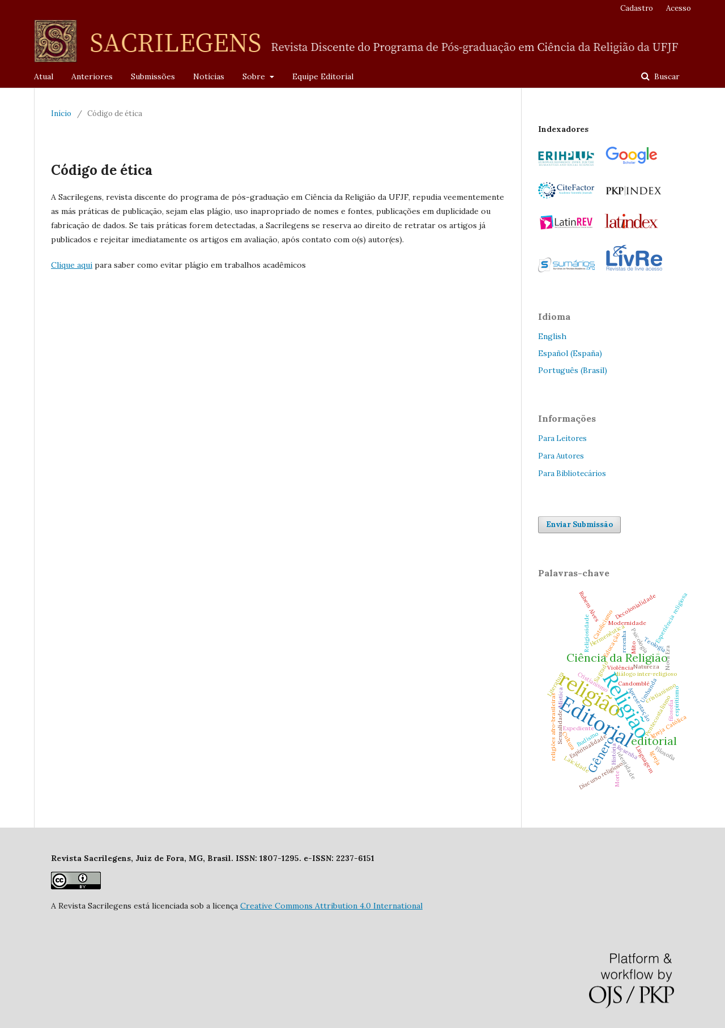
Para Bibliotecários (572, 473)
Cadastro (636, 8)
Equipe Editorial (322, 76)
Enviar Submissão (579, 524)
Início (61, 113)
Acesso (678, 8)
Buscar (666, 76)
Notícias (208, 76)
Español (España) (570, 353)
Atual (43, 76)
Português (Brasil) (572, 370)
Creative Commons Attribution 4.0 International (331, 906)
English (552, 336)
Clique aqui (71, 265)
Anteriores (92, 76)
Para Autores (561, 456)
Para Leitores (562, 438)
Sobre (254, 76)
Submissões (153, 76)
